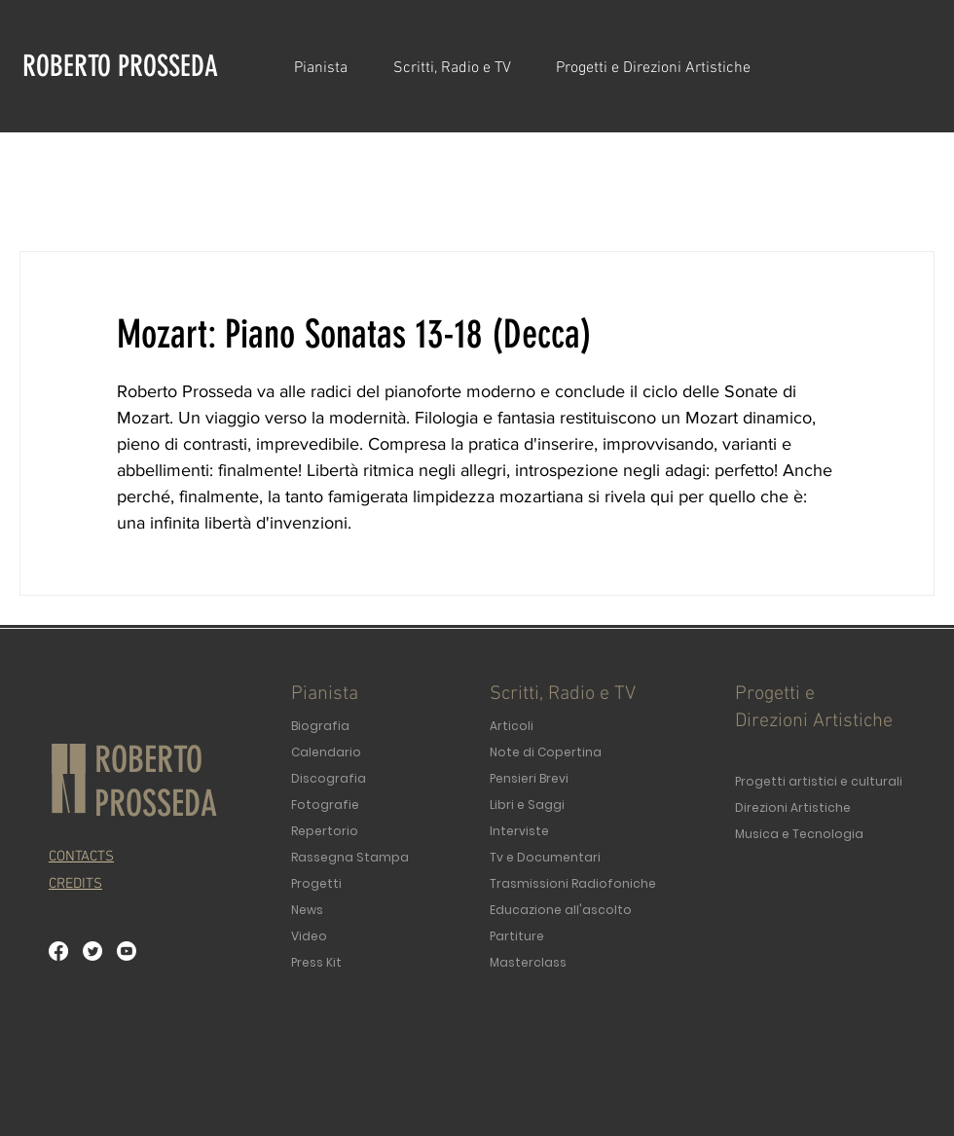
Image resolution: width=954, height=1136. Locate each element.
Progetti (316, 883)
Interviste (519, 831)
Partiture (517, 936)
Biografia (320, 725)
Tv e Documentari (545, 857)
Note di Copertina (546, 752)
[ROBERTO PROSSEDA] (125, 66)
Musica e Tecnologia (799, 833)
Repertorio (324, 831)
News (307, 909)
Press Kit (316, 962)
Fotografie (325, 804)
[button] (329, 68)
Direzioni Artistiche (793, 807)
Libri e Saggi (527, 804)
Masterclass (528, 962)
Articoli (511, 725)
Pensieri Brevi (529, 778)
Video (309, 936)
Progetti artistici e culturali (818, 781)
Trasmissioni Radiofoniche (573, 883)
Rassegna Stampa (350, 857)
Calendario (326, 752)
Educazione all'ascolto (561, 909)
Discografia (328, 778)
